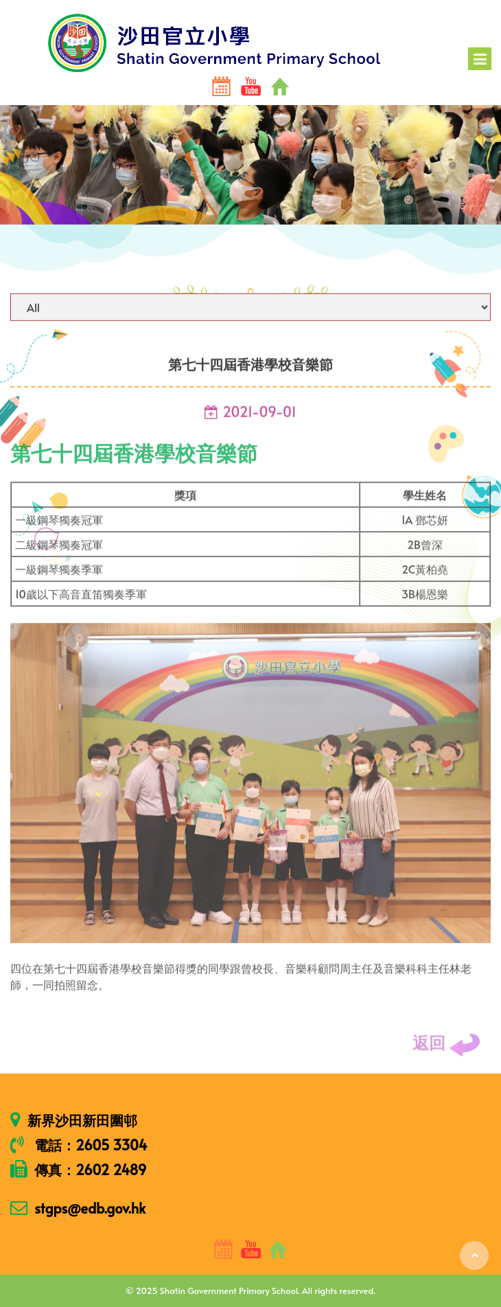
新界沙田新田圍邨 (82, 1120)
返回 (446, 1049)
